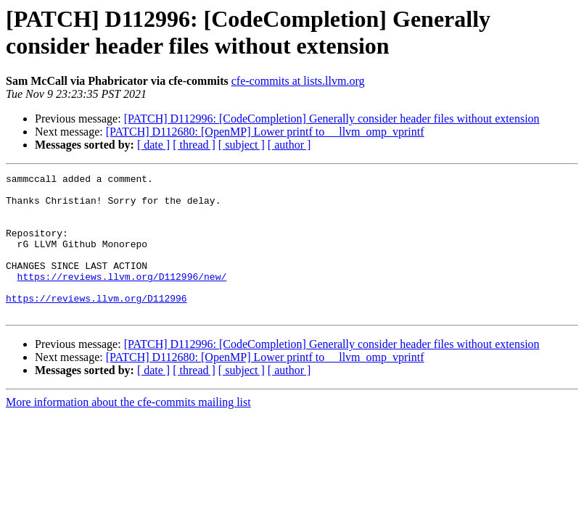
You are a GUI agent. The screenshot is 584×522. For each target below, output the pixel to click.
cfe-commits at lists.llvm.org (298, 81)
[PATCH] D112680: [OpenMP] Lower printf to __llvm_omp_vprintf (265, 131)
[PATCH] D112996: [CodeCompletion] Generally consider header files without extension (332, 118)
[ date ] (153, 144)
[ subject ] (241, 144)
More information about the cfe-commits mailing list (128, 430)
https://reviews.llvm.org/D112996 (96, 324)
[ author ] (289, 144)
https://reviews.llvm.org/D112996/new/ (122, 297)
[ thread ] (194, 144)
